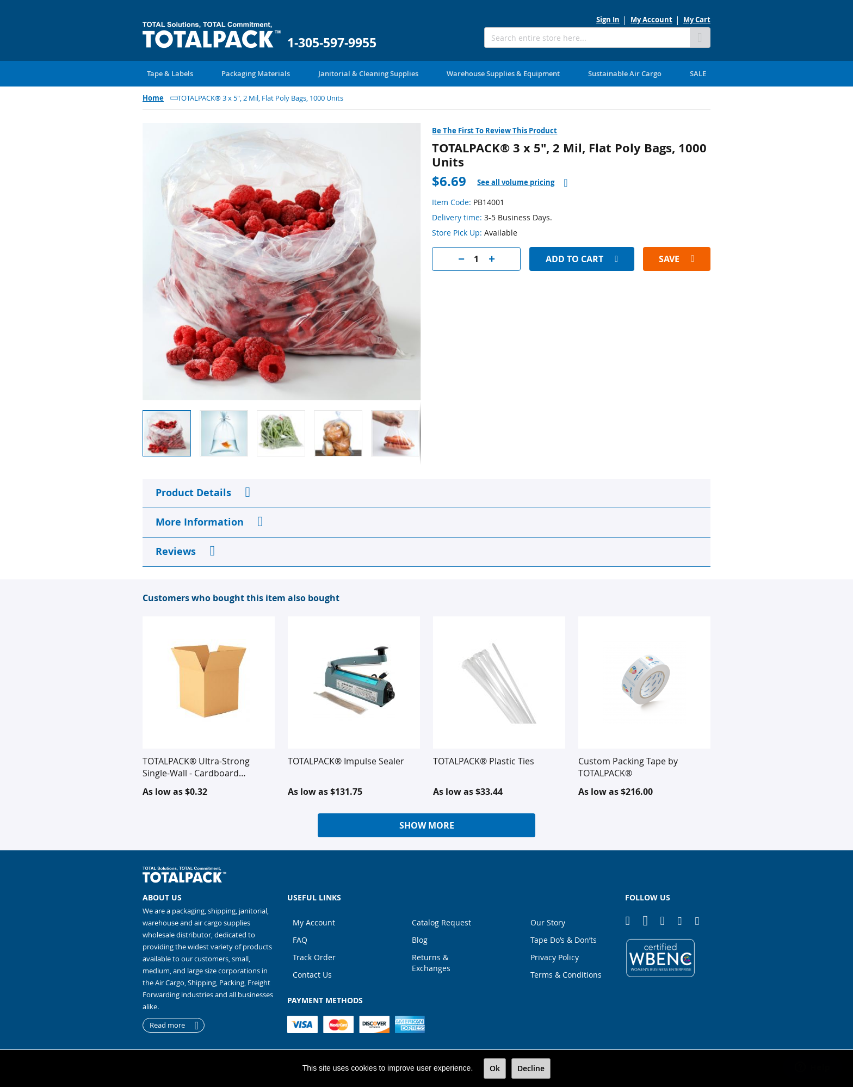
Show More (426, 825)
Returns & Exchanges (431, 962)
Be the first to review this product (494, 130)
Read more (167, 1025)
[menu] (426, 73)
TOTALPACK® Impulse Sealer (346, 761)
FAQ (300, 939)
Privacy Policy (554, 957)
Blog (420, 939)
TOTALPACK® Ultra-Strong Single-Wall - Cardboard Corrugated (196, 767)
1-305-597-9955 (331, 43)
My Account (651, 19)
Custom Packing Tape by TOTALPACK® (628, 767)
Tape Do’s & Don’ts (563, 939)
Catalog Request (441, 922)
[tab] (522, 182)
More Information (200, 521)
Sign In (608, 19)
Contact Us (312, 974)
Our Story (547, 922)
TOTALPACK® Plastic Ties (483, 761)
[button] (228, 433)
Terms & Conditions (566, 974)
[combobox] (587, 37)
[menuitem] (170, 73)
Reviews (176, 551)
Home (153, 97)
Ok (495, 1068)
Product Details (193, 492)
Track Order (314, 957)
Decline (531, 1068)
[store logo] (212, 35)
